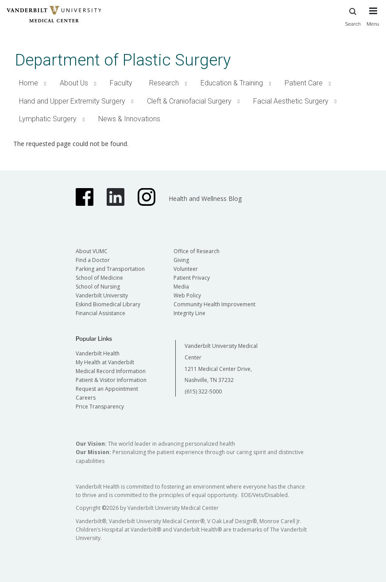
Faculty (121, 83)
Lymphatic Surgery (48, 119)
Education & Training (232, 83)
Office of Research (197, 251)
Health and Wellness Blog (205, 198)
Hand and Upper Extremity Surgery (72, 101)
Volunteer (186, 269)
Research (164, 83)
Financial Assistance (100, 313)
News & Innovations (129, 119)
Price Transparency (100, 406)
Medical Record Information (111, 371)
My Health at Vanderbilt (105, 362)
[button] (45, 83)
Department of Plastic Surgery (123, 59)
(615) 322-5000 (203, 391)
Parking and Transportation (110, 269)
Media (181, 286)
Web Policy (187, 295)
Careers (86, 397)
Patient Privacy (192, 277)
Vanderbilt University (102, 295)
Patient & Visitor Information (111, 380)
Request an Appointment (107, 389)
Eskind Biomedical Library (108, 304)
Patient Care (304, 83)
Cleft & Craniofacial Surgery (189, 101)
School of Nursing (98, 286)
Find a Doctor (93, 260)
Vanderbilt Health (98, 353)
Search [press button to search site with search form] (353, 15)
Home (28, 83)
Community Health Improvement (214, 304)
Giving (181, 260)
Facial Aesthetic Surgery (290, 101)
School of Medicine (99, 277)
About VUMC (92, 251)
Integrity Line (189, 313)
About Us (74, 83)
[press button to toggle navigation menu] (373, 20)
